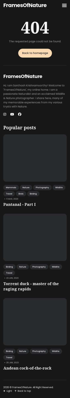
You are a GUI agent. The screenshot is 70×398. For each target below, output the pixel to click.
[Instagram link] (5, 114)
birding (33, 193)
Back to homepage (35, 53)
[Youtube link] (12, 114)
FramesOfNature (25, 5)
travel (9, 193)
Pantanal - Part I (19, 204)
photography (42, 187)
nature (26, 187)
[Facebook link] (19, 114)
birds (21, 193)
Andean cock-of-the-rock (27, 368)
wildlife (59, 187)
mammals (11, 187)
